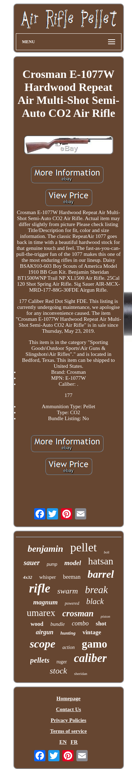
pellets (40, 660)
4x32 (27, 577)
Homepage (68, 698)
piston (105, 616)
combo (80, 623)
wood (37, 624)
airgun (45, 632)
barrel (101, 574)
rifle (39, 588)
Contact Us (68, 709)
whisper (47, 577)
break (96, 589)
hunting (68, 633)
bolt (106, 552)
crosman (78, 613)
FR (74, 742)
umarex (41, 613)
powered (72, 603)
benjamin (45, 549)
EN (63, 742)
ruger (61, 661)
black (95, 601)
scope (42, 643)
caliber (90, 658)
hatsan (100, 561)
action (68, 647)
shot (101, 623)
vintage (91, 632)
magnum (45, 602)
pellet (83, 547)
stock (58, 670)
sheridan (80, 673)
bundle (57, 624)
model (72, 562)
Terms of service (68, 731)
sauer (32, 562)
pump (52, 564)
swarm (67, 590)
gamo (94, 644)
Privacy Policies (68, 720)
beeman (72, 577)
